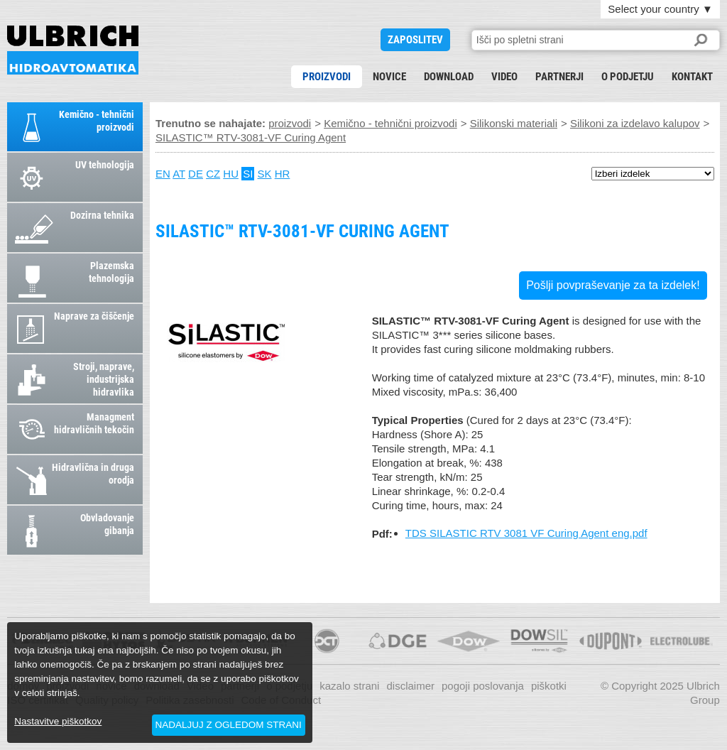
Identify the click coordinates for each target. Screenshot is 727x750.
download (449, 76)
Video (504, 76)
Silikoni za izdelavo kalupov (635, 123)
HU (231, 174)
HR (282, 174)
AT (179, 174)
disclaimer (410, 686)
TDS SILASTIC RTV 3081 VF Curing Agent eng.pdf (526, 533)
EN (162, 174)
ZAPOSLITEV (415, 39)
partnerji (559, 76)
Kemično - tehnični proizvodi (390, 123)
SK (265, 174)
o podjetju (627, 76)
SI (248, 174)
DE (195, 174)
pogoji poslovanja (483, 686)
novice (389, 76)
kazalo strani (349, 686)
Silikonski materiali (513, 123)
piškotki (549, 686)
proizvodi (326, 76)
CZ (213, 174)
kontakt (692, 76)
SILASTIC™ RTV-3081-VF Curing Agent (72, 50)
